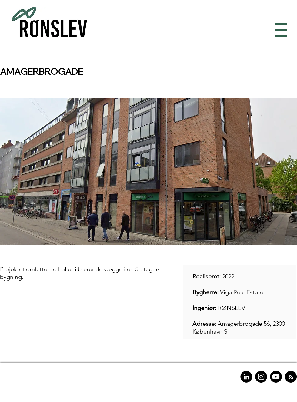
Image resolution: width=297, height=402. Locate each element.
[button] (279, 30)
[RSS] (291, 377)
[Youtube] (276, 377)
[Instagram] (261, 377)
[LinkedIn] (246, 377)
